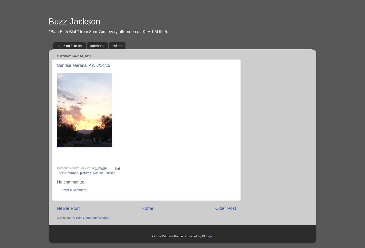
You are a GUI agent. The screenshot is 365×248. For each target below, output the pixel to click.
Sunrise (98, 173)
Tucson (110, 173)
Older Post (225, 208)
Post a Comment (74, 190)
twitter (117, 46)
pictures (85, 173)
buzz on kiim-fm (70, 46)
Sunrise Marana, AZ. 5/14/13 (83, 65)
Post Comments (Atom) (92, 218)
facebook (97, 46)
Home (147, 208)
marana (73, 173)
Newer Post (68, 208)
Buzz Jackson (74, 21)
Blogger (207, 236)
